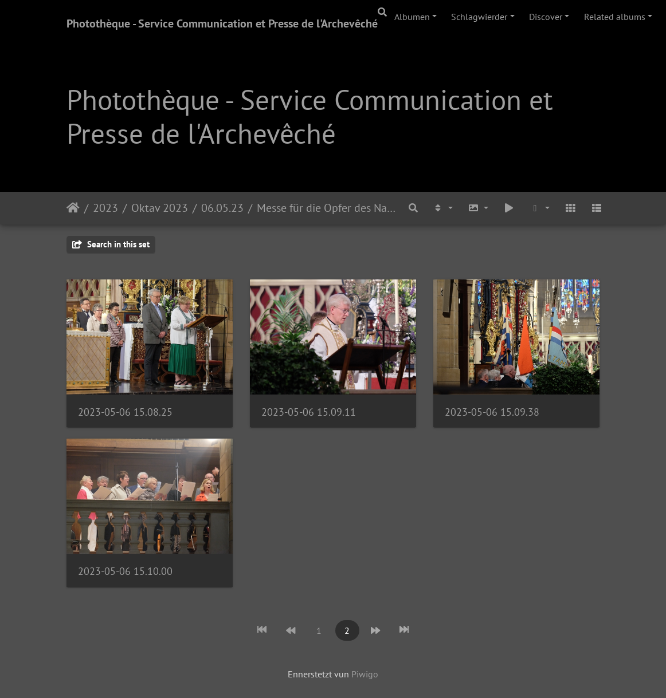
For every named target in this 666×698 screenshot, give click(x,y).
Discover (545, 16)
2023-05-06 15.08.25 (125, 412)
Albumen (412, 16)
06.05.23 (222, 207)
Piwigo (364, 674)
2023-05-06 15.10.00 (125, 571)
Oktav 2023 (159, 207)
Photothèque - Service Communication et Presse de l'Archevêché (222, 23)
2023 (105, 207)
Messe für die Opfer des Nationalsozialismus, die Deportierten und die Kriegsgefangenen (327, 207)
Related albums (614, 16)
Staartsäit (73, 207)
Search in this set (111, 244)
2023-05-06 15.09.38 (492, 412)
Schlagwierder (479, 16)
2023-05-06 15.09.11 (308, 412)
